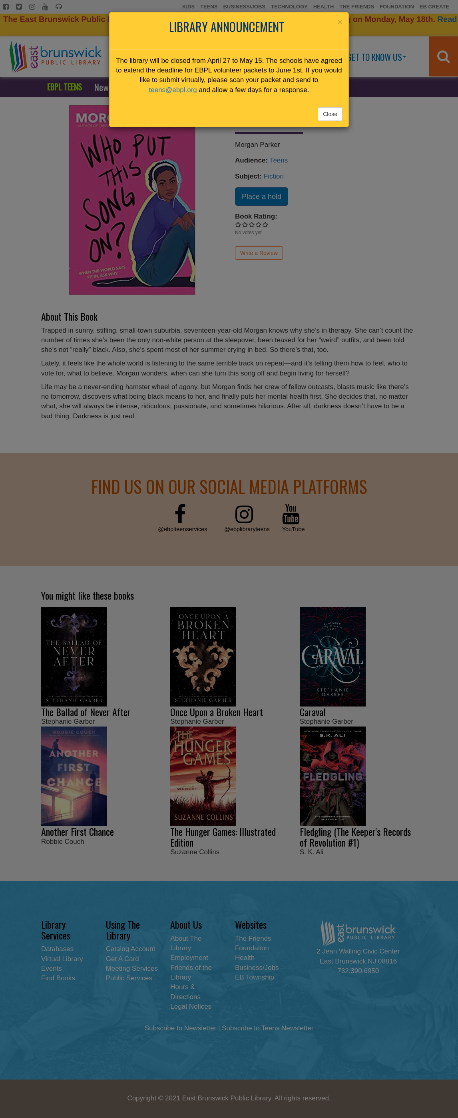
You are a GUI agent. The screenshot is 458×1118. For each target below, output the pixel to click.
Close (330, 114)
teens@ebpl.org (173, 90)
